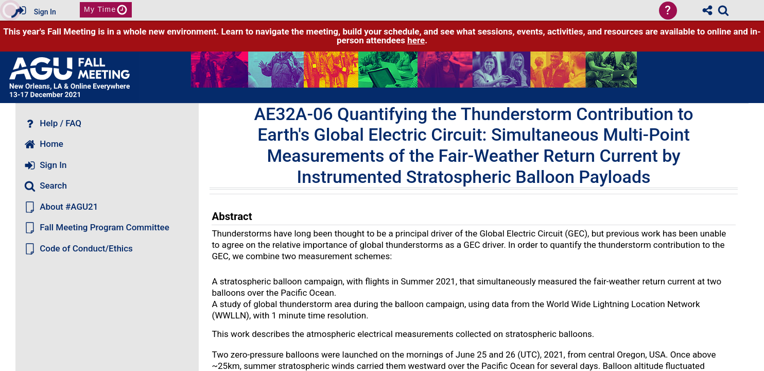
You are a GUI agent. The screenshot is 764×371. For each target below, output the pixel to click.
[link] (723, 10)
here (416, 40)
